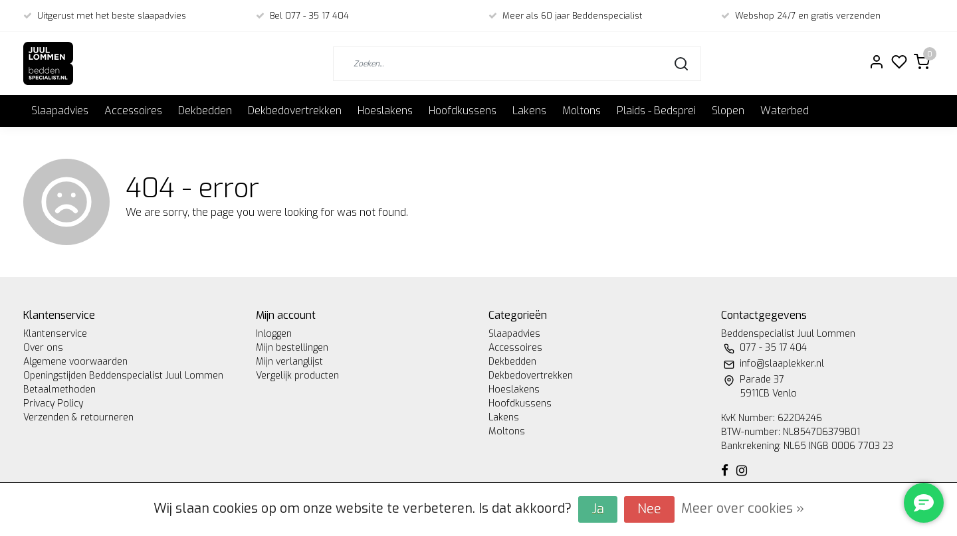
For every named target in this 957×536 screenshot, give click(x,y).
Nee (649, 509)
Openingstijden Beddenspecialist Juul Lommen (123, 375)
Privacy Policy (53, 403)
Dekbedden (205, 111)
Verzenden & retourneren (78, 417)
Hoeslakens (385, 111)
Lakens (529, 111)
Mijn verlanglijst (289, 361)
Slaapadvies (59, 111)
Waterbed (784, 111)
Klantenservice (55, 333)
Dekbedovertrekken (295, 111)
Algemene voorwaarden (75, 361)
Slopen (728, 111)
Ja (597, 509)
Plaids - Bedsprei (656, 111)
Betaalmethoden (59, 389)
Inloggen (274, 333)
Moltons (581, 111)
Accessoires (133, 111)
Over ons (43, 347)
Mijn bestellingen (292, 347)
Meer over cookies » (742, 508)
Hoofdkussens (462, 111)
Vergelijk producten (297, 375)
